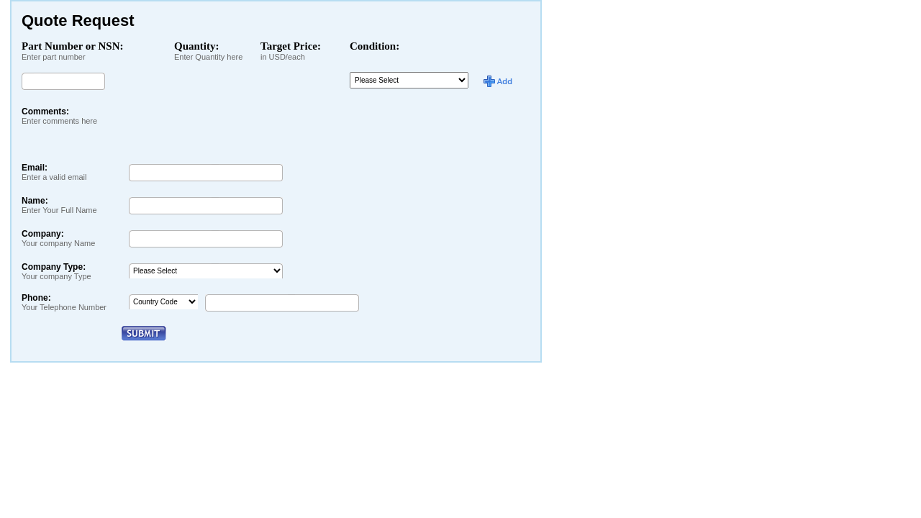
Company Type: (56, 271)
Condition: (374, 46)
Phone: (64, 302)
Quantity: (196, 46)
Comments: (59, 115)
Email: (54, 172)
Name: (59, 205)
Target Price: (290, 46)
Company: (58, 238)
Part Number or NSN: (73, 46)
